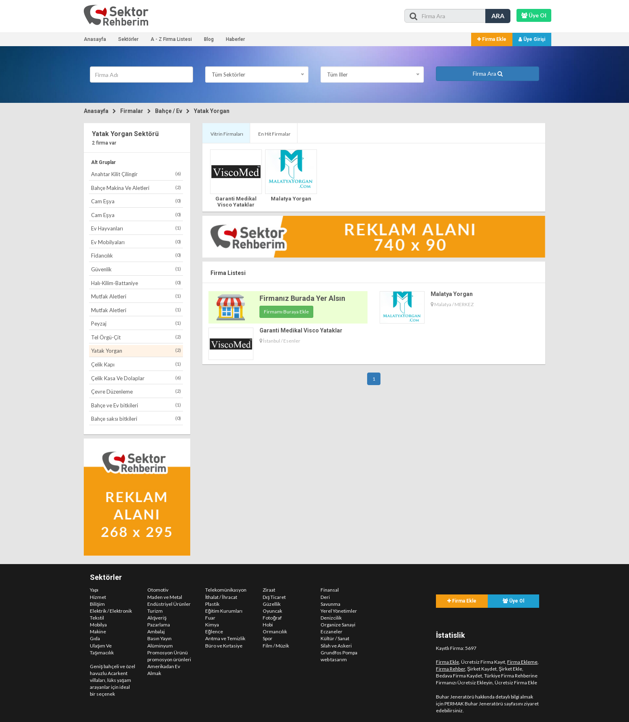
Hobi (268, 625)
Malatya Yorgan (291, 199)
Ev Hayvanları (136, 228)
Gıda (95, 638)
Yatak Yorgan (212, 111)
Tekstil (97, 618)
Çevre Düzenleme (136, 391)
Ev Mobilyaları (136, 242)
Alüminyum (160, 646)
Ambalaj (156, 631)
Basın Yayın (159, 638)
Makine (98, 631)
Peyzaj (136, 323)
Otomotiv (157, 590)
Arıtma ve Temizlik (225, 638)
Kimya (212, 625)
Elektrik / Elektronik (111, 611)
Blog (209, 39)
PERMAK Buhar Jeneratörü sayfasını (483, 704)
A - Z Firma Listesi (171, 39)
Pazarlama (158, 625)
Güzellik (271, 604)
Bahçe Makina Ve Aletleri (136, 187)
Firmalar (131, 111)
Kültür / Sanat (335, 638)
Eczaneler (331, 631)
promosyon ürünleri (169, 659)
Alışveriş (156, 618)
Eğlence (214, 631)
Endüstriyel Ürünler (169, 604)
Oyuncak (272, 611)
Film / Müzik (276, 646)
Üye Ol (513, 601)
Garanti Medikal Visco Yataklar (236, 201)
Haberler (235, 39)
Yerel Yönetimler (339, 611)
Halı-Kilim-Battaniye (136, 282)
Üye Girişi (531, 39)
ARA (497, 15)
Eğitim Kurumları (223, 611)
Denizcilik (331, 618)
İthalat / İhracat (221, 597)
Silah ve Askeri (336, 646)
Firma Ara (488, 73)
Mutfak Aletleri (136, 296)
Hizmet (98, 597)
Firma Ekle (491, 39)
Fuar (210, 618)
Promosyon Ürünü (167, 653)
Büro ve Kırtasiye (223, 646)
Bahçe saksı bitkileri (136, 418)
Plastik (212, 604)
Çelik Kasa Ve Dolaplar (136, 378)
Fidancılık (136, 255)
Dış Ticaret (274, 597)
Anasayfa (95, 39)
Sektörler (128, 39)
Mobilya (98, 625)
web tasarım (334, 659)
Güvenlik (136, 269)
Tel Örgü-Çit (136, 337)
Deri (325, 597)
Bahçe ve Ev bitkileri (136, 405)
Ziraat (269, 590)
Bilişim (97, 604)
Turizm (155, 611)
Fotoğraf (272, 618)
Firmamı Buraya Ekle (286, 312)
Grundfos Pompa (339, 653)
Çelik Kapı (136, 364)
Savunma (330, 604)
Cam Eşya (136, 201)
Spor (267, 638)
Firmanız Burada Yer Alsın (302, 298)
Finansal (330, 590)
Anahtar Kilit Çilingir (136, 173)
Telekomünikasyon (225, 590)
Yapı (94, 590)
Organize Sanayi (338, 625)
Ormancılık (275, 631)
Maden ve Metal (164, 597)
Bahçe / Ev (168, 111)
